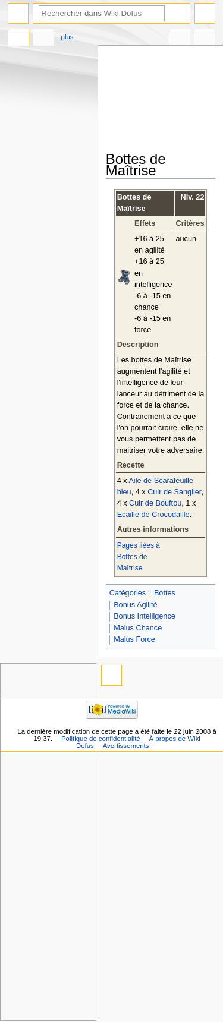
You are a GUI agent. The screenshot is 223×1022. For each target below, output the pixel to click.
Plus (67, 36)
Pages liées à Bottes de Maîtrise (138, 556)
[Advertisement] (164, 99)
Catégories (127, 593)
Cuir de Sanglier (174, 492)
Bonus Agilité (135, 605)
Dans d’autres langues (179, 38)
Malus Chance (138, 628)
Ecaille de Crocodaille (153, 514)
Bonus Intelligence (144, 616)
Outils (204, 38)
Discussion (43, 38)
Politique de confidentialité (100, 738)
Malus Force (134, 639)
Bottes (164, 593)
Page (18, 38)
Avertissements (126, 745)
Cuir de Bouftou (155, 503)
